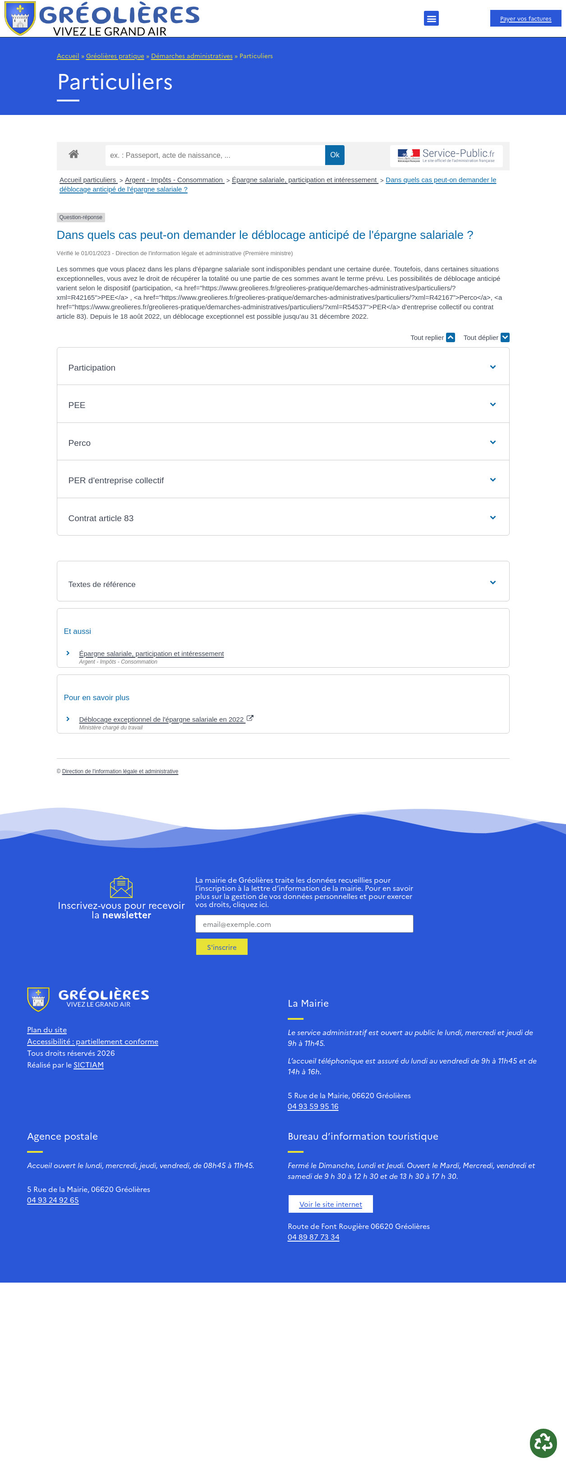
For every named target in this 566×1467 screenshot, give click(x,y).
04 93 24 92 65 (53, 1200)
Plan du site (47, 1029)
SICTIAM (89, 1064)
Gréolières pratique (115, 55)
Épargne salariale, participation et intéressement (305, 179)
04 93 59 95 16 (313, 1106)
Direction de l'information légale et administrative (120, 771)
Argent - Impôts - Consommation (175, 179)
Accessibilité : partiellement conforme (92, 1041)
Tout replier (432, 337)
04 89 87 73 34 (314, 1237)
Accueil (68, 55)
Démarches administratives (192, 55)
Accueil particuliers (89, 179)
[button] (431, 18)
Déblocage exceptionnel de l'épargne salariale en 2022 (166, 719)
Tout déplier (487, 337)
